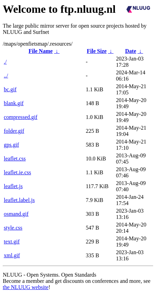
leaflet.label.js (19, 200)
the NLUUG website (25, 287)
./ (5, 62)
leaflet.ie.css (17, 172)
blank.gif (13, 103)
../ (6, 75)
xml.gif (12, 255)
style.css (13, 228)
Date (130, 51)
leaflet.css (15, 158)
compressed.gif (20, 117)
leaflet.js (13, 186)
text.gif (12, 241)
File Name (41, 51)
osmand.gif (16, 214)
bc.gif (10, 89)
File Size (97, 51)
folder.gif (14, 131)
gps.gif (11, 145)
